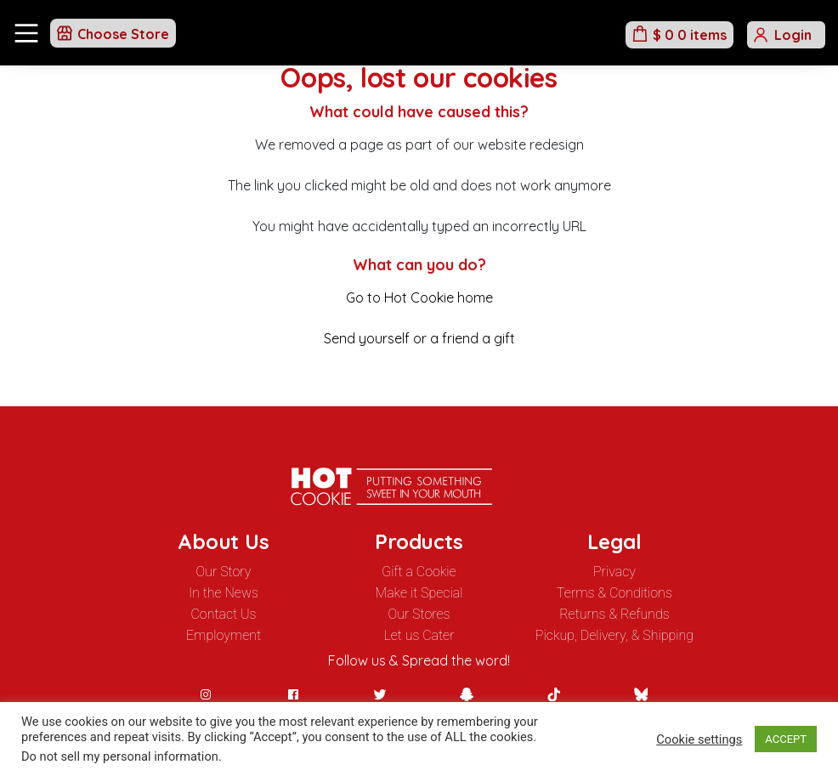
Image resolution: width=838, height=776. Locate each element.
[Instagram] (205, 694)
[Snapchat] (466, 694)
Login (793, 34)
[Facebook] (293, 694)
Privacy (614, 572)
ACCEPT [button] (786, 739)
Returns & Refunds (614, 614)
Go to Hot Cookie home (419, 297)
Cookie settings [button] (699, 739)
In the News (223, 593)
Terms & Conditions (614, 593)
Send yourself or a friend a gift (419, 338)
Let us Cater (418, 635)
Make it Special (418, 593)
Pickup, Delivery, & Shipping (614, 635)
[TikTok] (553, 694)
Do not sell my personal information (119, 756)
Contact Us (223, 614)
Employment (223, 635)
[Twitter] (380, 694)
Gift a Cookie (419, 572)
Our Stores (419, 614)
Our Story (224, 572)
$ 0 (690, 34)
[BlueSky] (641, 694)
